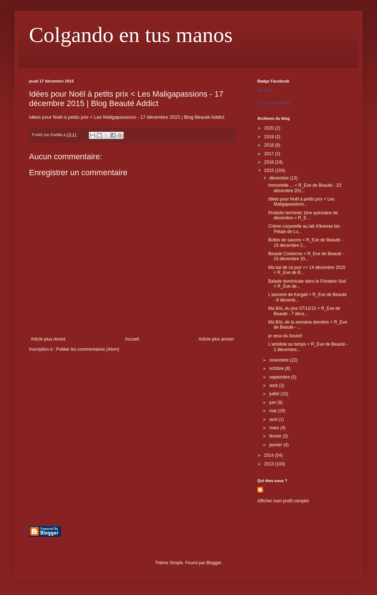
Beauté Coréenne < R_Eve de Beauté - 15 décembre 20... (306, 256)
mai (273, 410)
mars (274, 427)
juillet (275, 393)
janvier (276, 444)
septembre (280, 377)
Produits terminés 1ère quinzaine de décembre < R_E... (303, 215)
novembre (279, 360)
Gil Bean (265, 90)
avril (273, 419)
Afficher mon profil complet (283, 500)
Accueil (132, 339)
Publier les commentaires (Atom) (87, 349)
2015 (269, 170)
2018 (269, 145)
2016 (269, 162)
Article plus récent (48, 339)
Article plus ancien (216, 339)
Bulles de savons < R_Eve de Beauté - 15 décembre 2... (305, 242)
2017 (269, 153)
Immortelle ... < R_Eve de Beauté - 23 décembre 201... (304, 188)
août (274, 385)
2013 (269, 464)
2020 (269, 128)
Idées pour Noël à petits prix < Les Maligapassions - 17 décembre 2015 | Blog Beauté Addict (126, 117)
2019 (269, 136)
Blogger (213, 562)
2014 (269, 455)
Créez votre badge (273, 102)
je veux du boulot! (285, 335)
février (276, 436)
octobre (277, 368)
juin (273, 402)
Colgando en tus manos (131, 35)
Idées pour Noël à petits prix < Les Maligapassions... (301, 202)
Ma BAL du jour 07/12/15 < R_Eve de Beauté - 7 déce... (304, 311)
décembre (279, 178)
